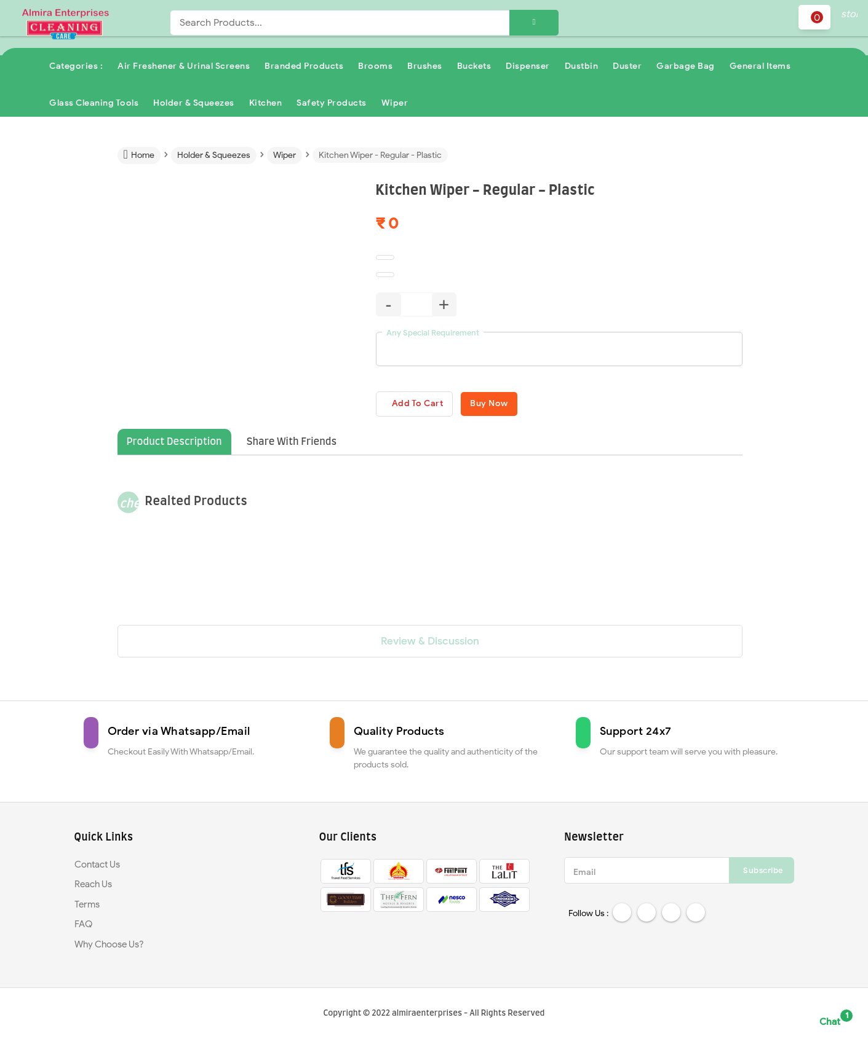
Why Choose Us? (109, 946)
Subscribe (763, 873)
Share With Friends (292, 444)
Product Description (174, 444)
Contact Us (97, 866)
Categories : (76, 66)
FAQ (83, 926)
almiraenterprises (427, 1014)
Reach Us (93, 886)
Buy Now (517, 404)
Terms (87, 906)
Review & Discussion (430, 643)
